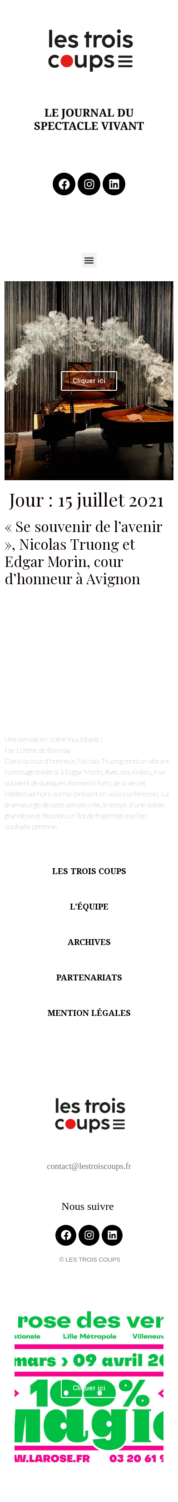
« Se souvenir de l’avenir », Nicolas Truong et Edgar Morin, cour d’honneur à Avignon (83, 552)
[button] (89, 260)
